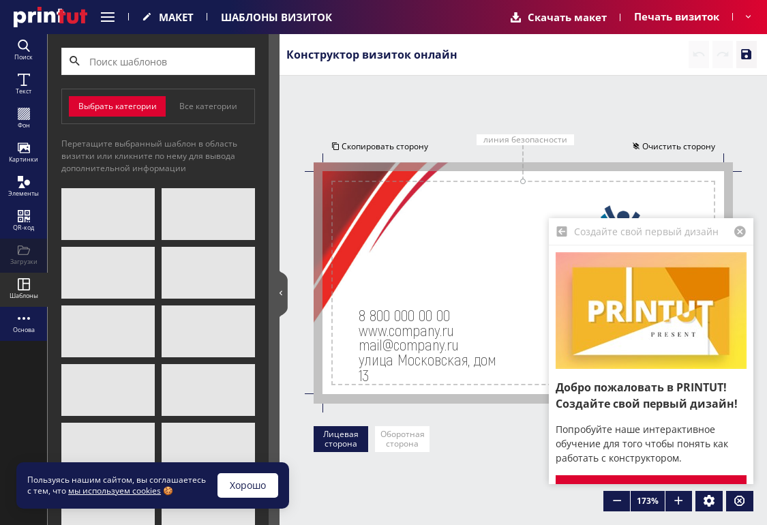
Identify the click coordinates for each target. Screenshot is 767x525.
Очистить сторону (673, 147)
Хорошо (248, 485)
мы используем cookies (114, 490)
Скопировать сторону (379, 147)
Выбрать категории (117, 106)
